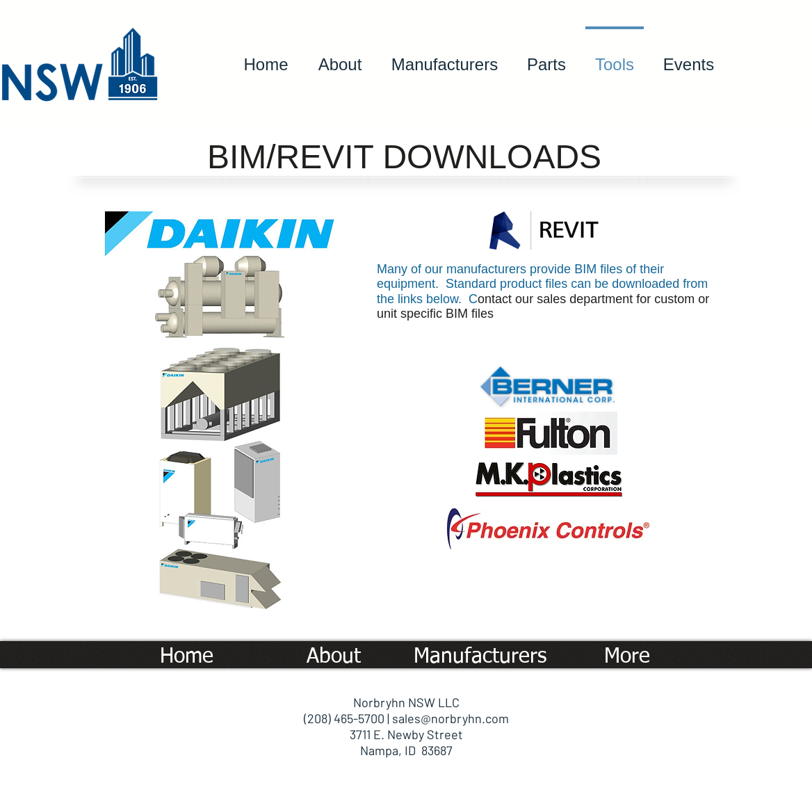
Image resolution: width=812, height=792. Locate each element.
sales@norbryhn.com (450, 718)
